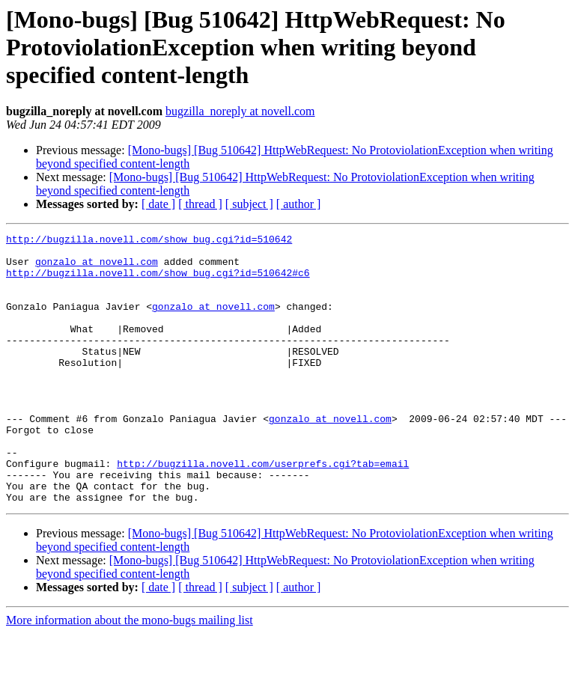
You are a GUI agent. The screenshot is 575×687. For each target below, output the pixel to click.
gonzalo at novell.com (96, 268)
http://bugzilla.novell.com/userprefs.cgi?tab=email (263, 510)
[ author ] (298, 204)
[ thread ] (200, 204)
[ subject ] (249, 204)
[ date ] (158, 204)
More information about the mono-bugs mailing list (129, 674)
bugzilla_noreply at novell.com (240, 111)
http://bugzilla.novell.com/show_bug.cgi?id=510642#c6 (158, 281)
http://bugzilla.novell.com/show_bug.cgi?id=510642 (149, 241)
